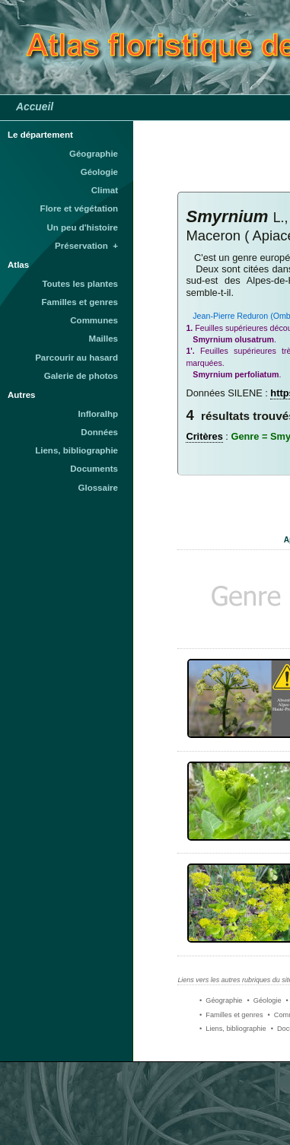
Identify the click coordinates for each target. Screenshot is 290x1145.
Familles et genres (80, 302)
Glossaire (98, 487)
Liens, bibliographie (76, 450)
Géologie (99, 172)
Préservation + (86, 245)
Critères (204, 436)
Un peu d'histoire (82, 227)
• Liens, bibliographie (232, 1028)
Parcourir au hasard (76, 357)
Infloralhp (98, 413)
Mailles (103, 338)
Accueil (34, 106)
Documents (94, 468)
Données (99, 432)
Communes (94, 320)
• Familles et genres (231, 1015)
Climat (104, 190)
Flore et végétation (79, 208)
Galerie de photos (81, 375)
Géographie (93, 153)
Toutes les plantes (80, 283)
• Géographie (220, 1000)
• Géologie (264, 1000)
